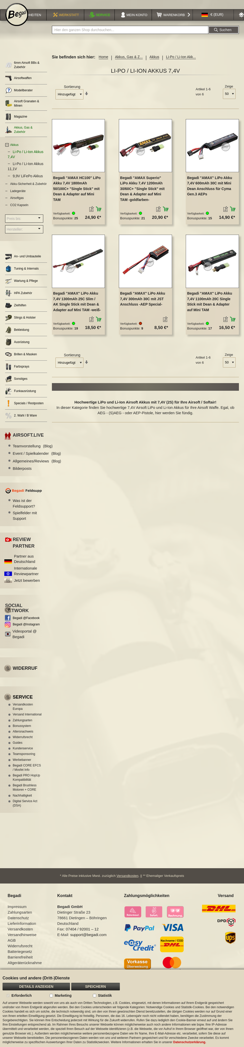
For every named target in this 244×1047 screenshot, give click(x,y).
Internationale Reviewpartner (26, 577)
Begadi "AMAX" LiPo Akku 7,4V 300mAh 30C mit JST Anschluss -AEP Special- (142, 305)
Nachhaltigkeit (22, 802)
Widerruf (25, 674)
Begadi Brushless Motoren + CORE (24, 794)
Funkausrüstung (20, 397)
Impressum (17, 913)
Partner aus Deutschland (24, 565)
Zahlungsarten (22, 727)
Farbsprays (17, 373)
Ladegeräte (18, 197)
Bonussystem (22, 732)
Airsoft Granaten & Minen (22, 110)
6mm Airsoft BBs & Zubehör (22, 71)
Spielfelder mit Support (25, 522)
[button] (212, 21)
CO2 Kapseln (19, 211)
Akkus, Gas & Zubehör (19, 136)
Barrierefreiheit (20, 963)
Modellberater (19, 97)
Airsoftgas (17, 204)
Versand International (27, 721)
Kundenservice (23, 755)
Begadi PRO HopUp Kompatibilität (26, 784)
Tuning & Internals (22, 275)
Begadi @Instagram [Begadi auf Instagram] (26, 631)
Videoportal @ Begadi (24, 640)
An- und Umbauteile (23, 263)
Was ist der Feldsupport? (24, 510)
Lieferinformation (22, 930)
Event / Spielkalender (37, 460)
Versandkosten (127, 882)
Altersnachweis (23, 738)
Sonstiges (16, 385)
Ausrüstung (17, 348)
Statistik (105, 995)
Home (103, 63)
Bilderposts (22, 475)
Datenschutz (18, 924)
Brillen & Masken (21, 361)
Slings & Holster (20, 324)
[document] (122, 1008)
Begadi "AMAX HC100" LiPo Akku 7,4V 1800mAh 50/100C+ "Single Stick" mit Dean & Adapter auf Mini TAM (77, 195)
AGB (12, 946)
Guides (17, 749)
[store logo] (16, 20)
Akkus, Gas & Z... (129, 63)
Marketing (63, 995)
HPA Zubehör (18, 299)
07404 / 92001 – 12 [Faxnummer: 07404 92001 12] (82, 935)
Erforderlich (21, 995)
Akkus (154, 63)
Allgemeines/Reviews (37, 467)
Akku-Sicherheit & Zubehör (28, 190)
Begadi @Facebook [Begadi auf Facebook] (26, 624)
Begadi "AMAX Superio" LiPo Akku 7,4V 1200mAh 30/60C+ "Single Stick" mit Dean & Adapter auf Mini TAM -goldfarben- (142, 195)
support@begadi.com (88, 941)
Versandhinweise (22, 941)
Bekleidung (17, 336)
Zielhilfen (15, 312)
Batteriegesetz (20, 958)
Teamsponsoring (24, 760)
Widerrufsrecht (23, 744)
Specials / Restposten (24, 410)
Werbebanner (22, 766)
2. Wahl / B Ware (21, 422)
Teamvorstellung (33, 452)
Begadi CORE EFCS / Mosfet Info (27, 774)
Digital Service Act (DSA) (25, 810)
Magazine (16, 123)
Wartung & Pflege (21, 287)
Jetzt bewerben (27, 587)
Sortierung (72, 93)
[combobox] (130, 36)
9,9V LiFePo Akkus (28, 183)
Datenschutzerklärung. (189, 1042)
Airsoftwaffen (18, 84)
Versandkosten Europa (23, 713)
